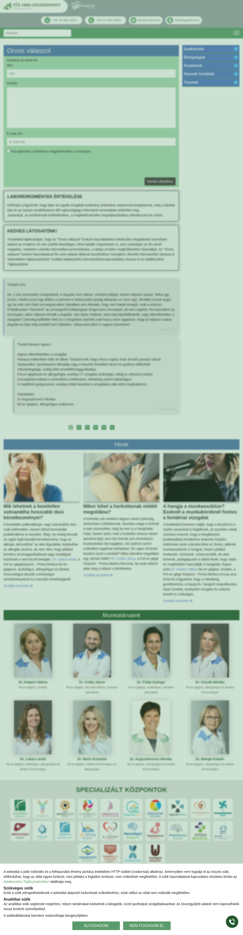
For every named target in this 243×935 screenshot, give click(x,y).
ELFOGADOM (96, 926)
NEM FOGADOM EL (147, 926)
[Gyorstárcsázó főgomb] (232, 922)
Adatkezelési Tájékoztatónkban (27, 882)
